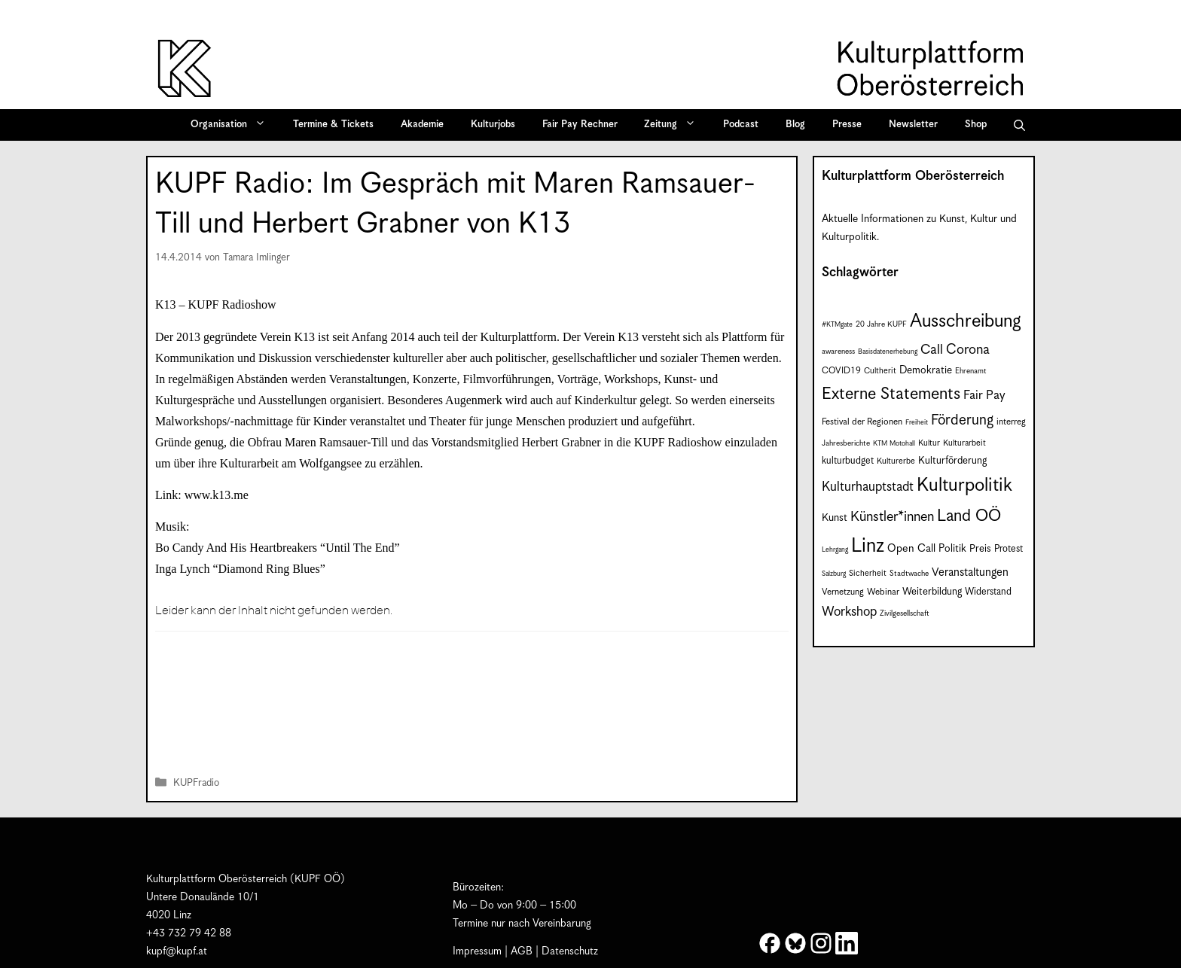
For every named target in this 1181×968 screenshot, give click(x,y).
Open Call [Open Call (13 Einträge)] (911, 548)
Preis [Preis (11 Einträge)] (980, 549)
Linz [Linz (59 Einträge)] (867, 546)
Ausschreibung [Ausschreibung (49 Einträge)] (965, 321)
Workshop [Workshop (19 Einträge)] (849, 611)
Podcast (740, 124)
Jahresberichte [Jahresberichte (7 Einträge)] (846, 443)
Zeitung (675, 125)
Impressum (477, 951)
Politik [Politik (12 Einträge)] (952, 549)
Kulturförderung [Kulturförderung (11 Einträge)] (952, 461)
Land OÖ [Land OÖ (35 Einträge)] (969, 516)
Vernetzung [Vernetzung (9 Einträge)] (843, 592)
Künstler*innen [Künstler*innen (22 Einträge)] (892, 517)
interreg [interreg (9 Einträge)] (1011, 422)
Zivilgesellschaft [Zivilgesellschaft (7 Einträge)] (904, 613)
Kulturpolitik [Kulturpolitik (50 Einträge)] (964, 485)
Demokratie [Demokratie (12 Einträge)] (925, 370)
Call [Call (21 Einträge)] (931, 350)
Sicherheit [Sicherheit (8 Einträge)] (868, 573)
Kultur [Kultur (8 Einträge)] (929, 443)
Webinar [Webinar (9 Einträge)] (883, 592)
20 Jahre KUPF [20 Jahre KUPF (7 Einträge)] (881, 324)
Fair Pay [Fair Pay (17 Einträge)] (984, 395)
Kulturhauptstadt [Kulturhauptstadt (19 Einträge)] (868, 487)
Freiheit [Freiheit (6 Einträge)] (916, 423)
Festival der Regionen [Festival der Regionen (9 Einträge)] (862, 422)
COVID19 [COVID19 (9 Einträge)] (841, 371)
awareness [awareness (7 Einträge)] (838, 351)
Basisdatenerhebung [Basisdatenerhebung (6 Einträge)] (887, 352)
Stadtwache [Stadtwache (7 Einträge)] (909, 573)
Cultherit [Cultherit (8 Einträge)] (880, 371)
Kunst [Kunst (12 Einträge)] (834, 518)
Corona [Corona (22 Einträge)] (968, 350)
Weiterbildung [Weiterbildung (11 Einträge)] (932, 592)
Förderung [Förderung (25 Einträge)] (962, 420)
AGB (522, 951)
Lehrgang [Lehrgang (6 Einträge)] (835, 550)
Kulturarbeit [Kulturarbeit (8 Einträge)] (964, 443)
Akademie (422, 124)
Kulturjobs (493, 124)
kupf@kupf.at (176, 951)
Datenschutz (570, 951)
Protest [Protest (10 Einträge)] (1008, 549)
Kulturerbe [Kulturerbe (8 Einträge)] (896, 461)
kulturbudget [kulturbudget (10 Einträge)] (848, 461)
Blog (795, 124)
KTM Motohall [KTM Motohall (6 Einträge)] (894, 444)
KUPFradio (196, 784)
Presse (847, 124)
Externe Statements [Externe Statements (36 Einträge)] (891, 394)
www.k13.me (217, 495)
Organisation (233, 125)
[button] (1019, 125)
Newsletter (913, 124)
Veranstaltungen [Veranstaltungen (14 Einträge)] (970, 572)
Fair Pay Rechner (580, 124)
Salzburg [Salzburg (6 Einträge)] (834, 574)
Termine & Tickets (333, 124)
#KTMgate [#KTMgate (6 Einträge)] (837, 325)
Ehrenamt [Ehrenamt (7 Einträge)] (971, 371)
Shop (976, 124)
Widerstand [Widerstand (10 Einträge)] (988, 592)
